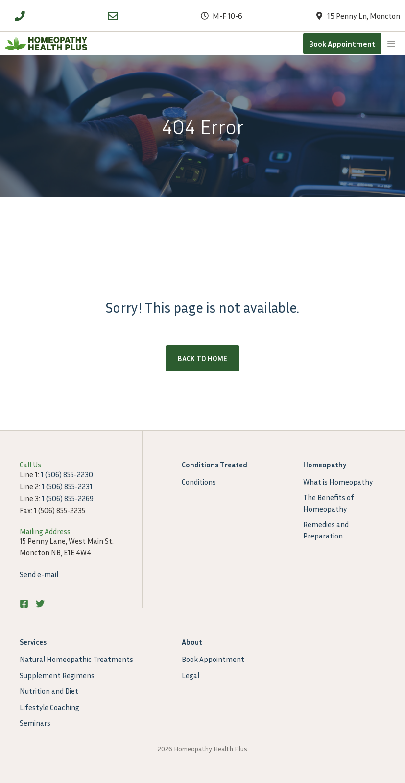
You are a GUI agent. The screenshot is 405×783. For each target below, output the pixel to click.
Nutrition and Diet (49, 690)
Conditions (199, 481)
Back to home (202, 358)
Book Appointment (342, 44)
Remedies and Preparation (326, 530)
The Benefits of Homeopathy (328, 503)
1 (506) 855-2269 (68, 498)
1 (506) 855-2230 (67, 474)
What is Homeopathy (338, 481)
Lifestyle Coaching (49, 707)
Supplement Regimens (57, 675)
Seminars (35, 722)
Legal (190, 675)
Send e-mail (39, 574)
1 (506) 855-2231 (67, 486)
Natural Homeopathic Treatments (76, 659)
